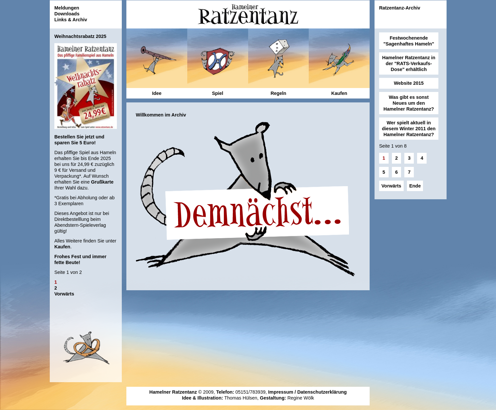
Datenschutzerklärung (322, 392)
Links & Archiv (70, 19)
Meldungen (66, 7)
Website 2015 (409, 83)
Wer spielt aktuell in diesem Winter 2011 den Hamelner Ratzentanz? (409, 128)
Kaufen (62, 246)
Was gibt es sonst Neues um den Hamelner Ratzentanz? (408, 103)
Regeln (278, 93)
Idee (156, 93)
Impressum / (282, 392)
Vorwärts (64, 293)
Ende (415, 185)
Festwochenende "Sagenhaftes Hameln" (408, 40)
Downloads (67, 13)
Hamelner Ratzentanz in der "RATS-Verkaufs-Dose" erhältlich (408, 63)
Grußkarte (102, 182)
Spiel (217, 93)
